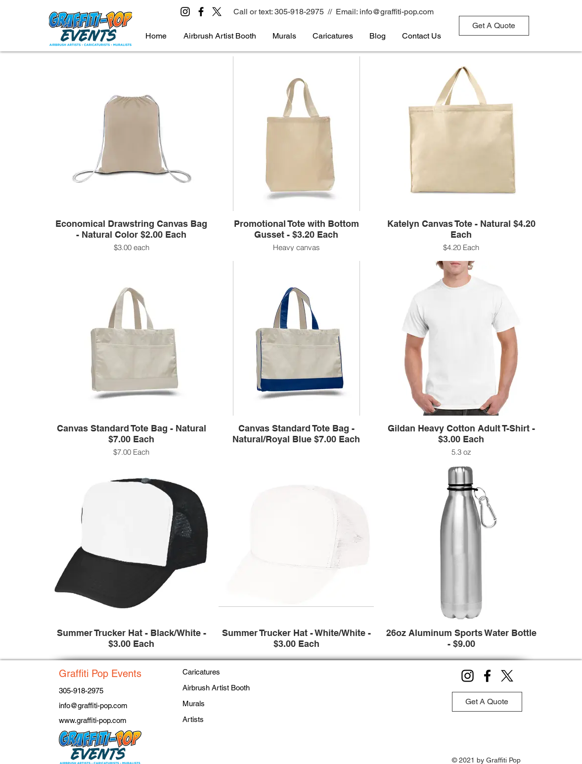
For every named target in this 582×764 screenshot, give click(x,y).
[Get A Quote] (494, 26)
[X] (217, 11)
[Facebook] (201, 11)
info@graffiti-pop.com (396, 11)
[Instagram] (185, 11)
